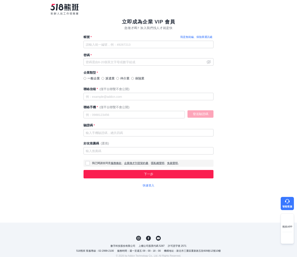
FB (148, 238)
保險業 (139, 78)
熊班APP (287, 226)
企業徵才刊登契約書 (136, 163)
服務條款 (116, 163)
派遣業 (110, 78)
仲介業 (125, 78)
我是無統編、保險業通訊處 (196, 36)
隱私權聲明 (157, 163)
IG (138, 238)
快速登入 (148, 185)
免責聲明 (172, 163)
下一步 (148, 174)
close (208, 62)
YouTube (158, 238)
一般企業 (93, 78)
